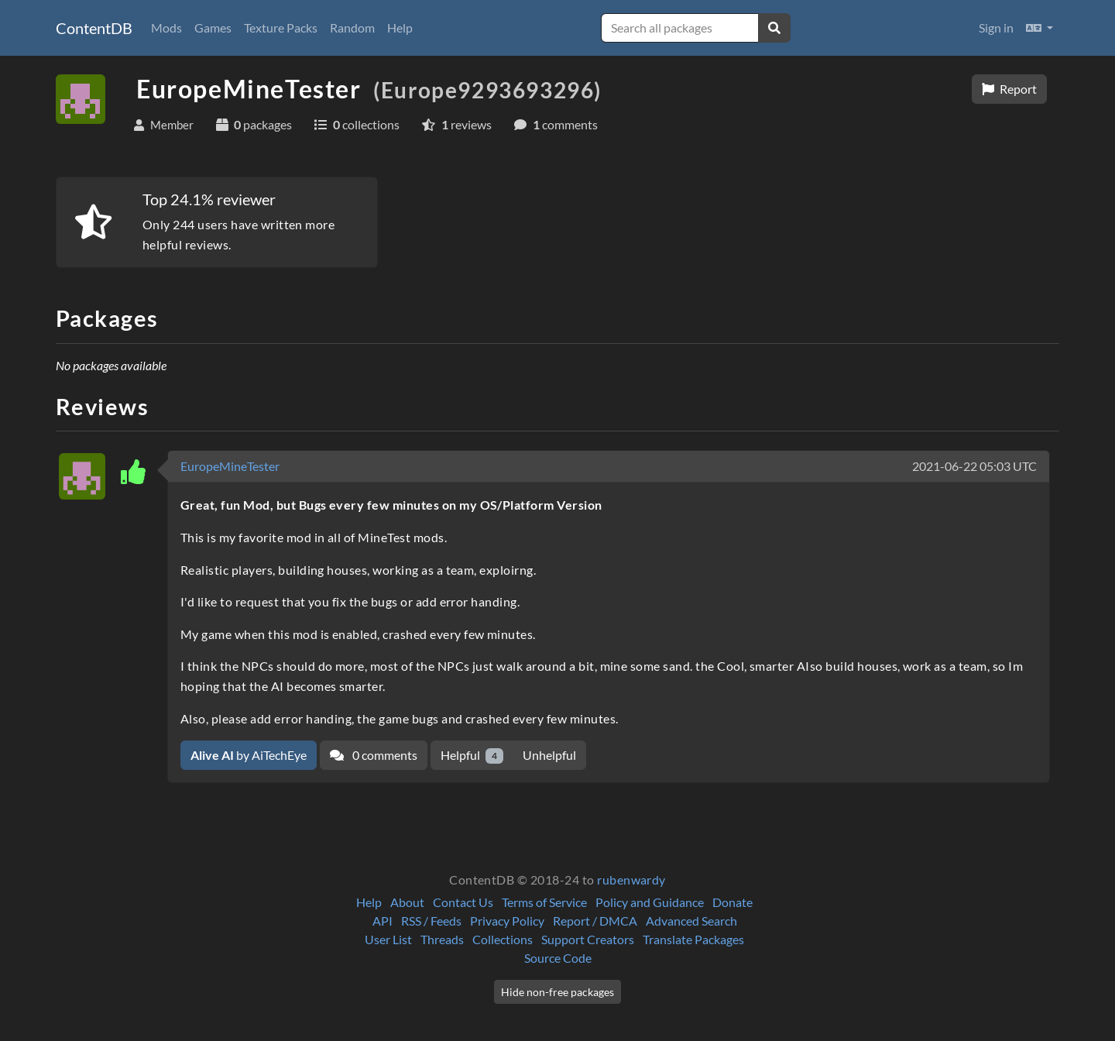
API (382, 920)
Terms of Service (544, 902)
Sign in (996, 27)
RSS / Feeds (431, 920)
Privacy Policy (507, 920)
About (407, 902)
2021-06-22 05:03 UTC (974, 466)
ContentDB (94, 28)
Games (213, 27)
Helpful (472, 755)
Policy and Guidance (649, 902)
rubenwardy (631, 879)
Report (1009, 88)
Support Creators (587, 939)
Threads (442, 939)
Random (352, 27)
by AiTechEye (248, 754)
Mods (166, 27)
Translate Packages (693, 939)
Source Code (558, 957)
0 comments (373, 754)
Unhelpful (549, 754)
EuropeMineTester (230, 466)
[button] (1039, 27)
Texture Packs (280, 27)
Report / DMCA (595, 920)
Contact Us (463, 902)
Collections (502, 939)
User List (388, 939)
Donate (732, 902)
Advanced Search (691, 920)
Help (400, 27)
